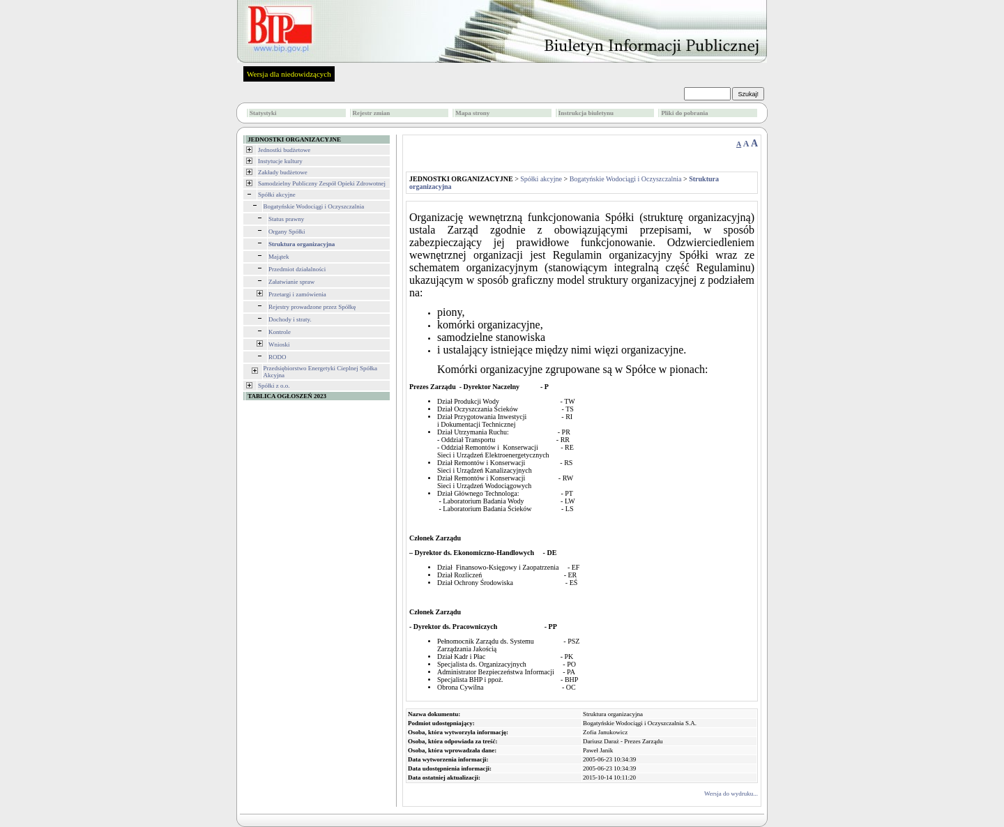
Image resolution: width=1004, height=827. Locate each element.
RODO (277, 357)
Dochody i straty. (290, 319)
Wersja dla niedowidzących (289, 74)
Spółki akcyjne (277, 194)
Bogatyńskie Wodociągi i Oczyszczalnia (314, 206)
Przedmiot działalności (297, 269)
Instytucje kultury (280, 161)
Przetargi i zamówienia (297, 294)
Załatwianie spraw (291, 281)
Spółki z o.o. (274, 385)
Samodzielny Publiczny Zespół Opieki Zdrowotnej (322, 183)
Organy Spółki (286, 231)
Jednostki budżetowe (284, 149)
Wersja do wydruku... (731, 793)
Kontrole (279, 331)
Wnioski (279, 344)
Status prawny (286, 218)
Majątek (278, 256)
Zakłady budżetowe (282, 172)
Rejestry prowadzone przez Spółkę (312, 306)
